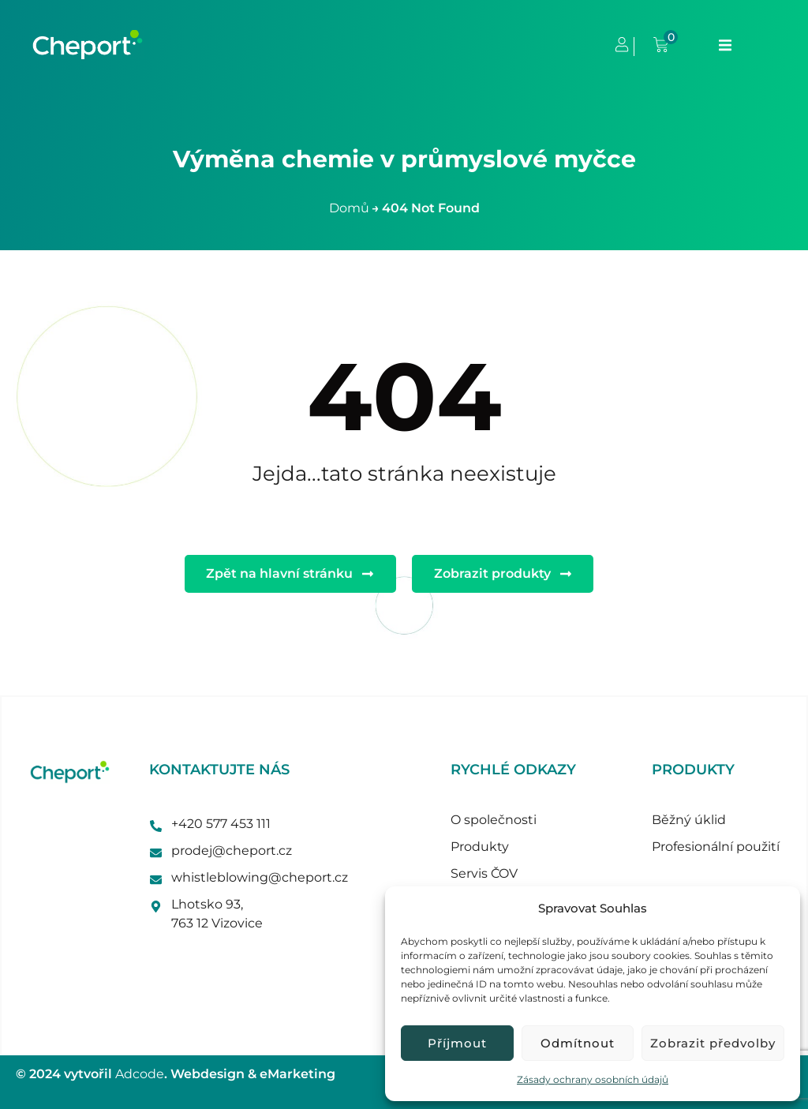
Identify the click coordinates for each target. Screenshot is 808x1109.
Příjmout (457, 1043)
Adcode (139, 1073)
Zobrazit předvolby (713, 1043)
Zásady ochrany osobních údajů (592, 1079)
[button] (725, 45)
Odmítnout (578, 1043)
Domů (349, 207)
